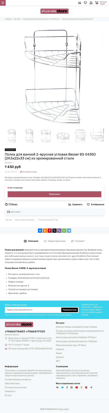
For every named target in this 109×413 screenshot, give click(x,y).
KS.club (8, 395)
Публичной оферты (63, 315)
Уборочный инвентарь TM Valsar (71, 345)
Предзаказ (54, 194)
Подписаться (69, 310)
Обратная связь (12, 383)
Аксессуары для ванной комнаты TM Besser (26, 220)
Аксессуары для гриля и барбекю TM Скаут (76, 337)
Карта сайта (63, 409)
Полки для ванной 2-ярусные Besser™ (49, 220)
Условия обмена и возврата (18, 379)
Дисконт (60, 357)
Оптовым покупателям (15, 387)
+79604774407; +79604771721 (25, 331)
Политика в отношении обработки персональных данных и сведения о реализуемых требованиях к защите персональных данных (28, 373)
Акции (59, 353)
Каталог (9, 220)
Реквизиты (10, 391)
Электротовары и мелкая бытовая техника (76, 327)
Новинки (60, 349)
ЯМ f (58, 361)
